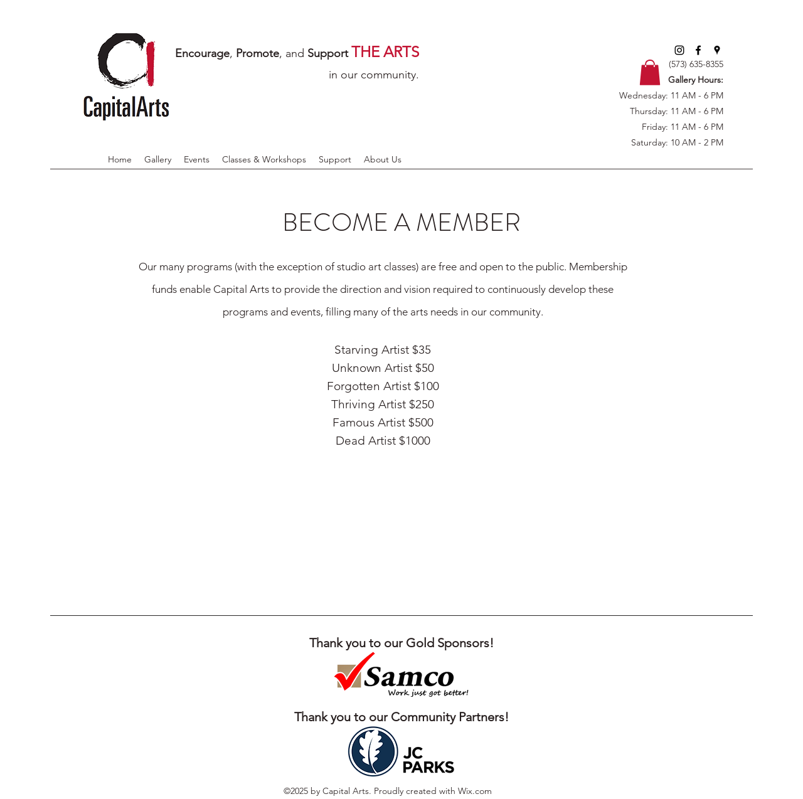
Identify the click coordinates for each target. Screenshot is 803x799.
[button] (650, 72)
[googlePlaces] (717, 50)
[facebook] (698, 50)
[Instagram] (679, 50)
